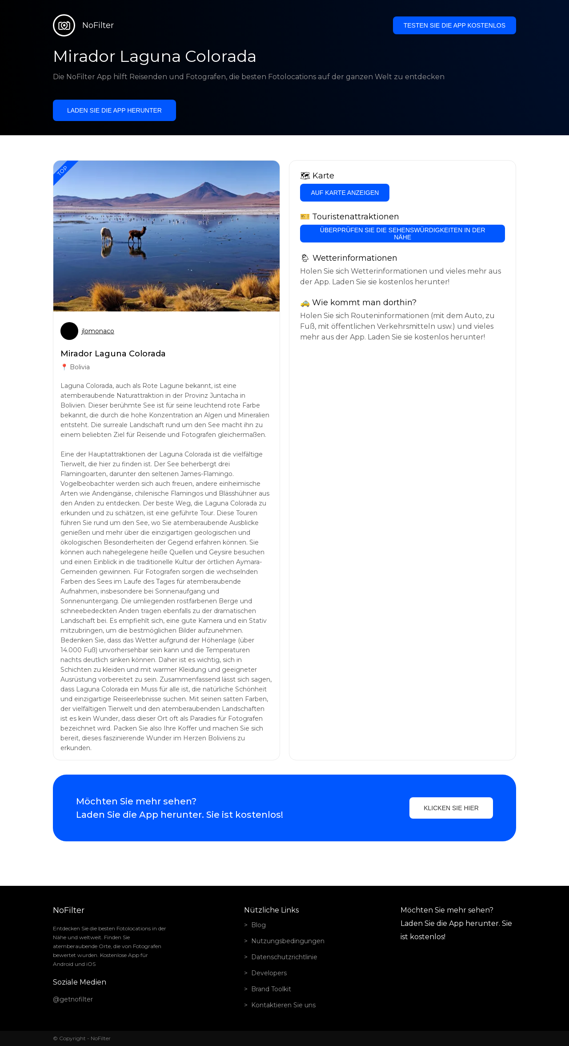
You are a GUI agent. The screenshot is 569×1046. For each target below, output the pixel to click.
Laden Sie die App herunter (114, 110)
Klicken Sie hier (451, 808)
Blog (258, 925)
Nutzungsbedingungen (288, 941)
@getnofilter (73, 999)
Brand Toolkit (271, 989)
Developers (269, 973)
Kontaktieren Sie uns (283, 1005)
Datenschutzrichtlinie (284, 957)
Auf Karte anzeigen (345, 192)
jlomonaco (98, 331)
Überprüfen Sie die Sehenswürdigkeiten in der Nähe (402, 233)
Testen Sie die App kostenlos (454, 25)
